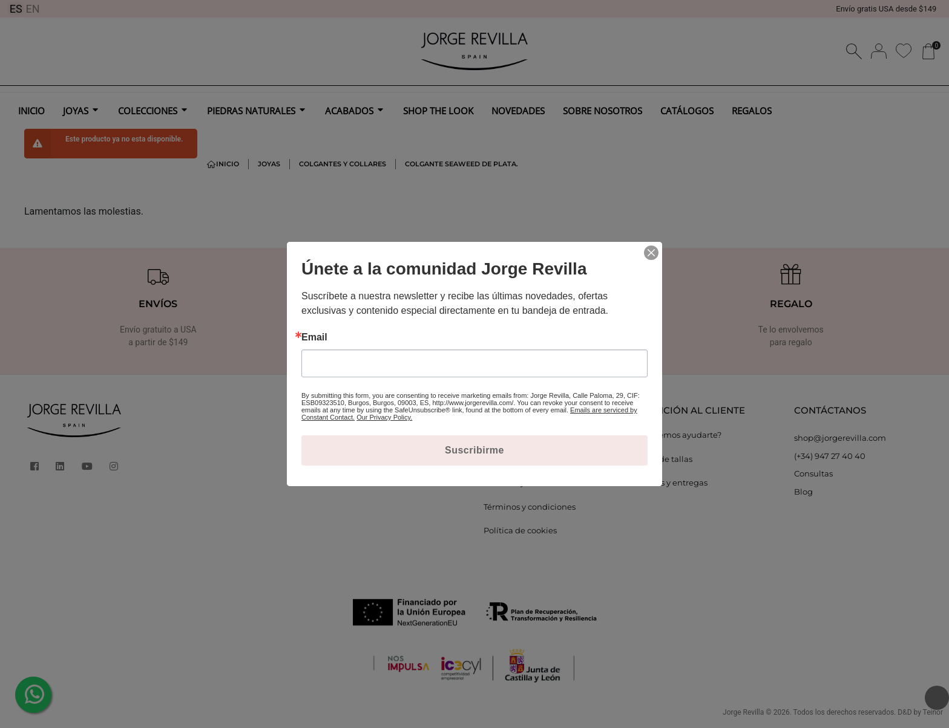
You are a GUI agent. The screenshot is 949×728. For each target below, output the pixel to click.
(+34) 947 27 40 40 (829, 456)
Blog (803, 491)
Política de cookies (520, 530)
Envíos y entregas (673, 482)
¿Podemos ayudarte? (680, 435)
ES (16, 8)
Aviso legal (505, 435)
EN (33, 8)
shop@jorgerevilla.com (840, 438)
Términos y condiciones (530, 507)
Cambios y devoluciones (531, 482)
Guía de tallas (665, 459)
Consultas (813, 473)
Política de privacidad (527, 459)
